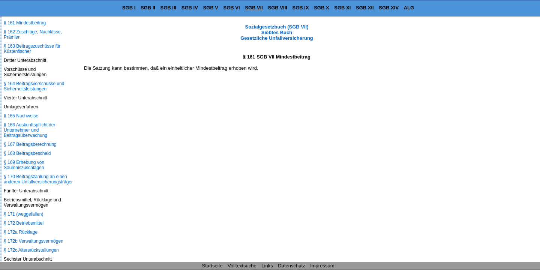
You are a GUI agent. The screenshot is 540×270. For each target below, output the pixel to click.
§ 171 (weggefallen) (23, 214)
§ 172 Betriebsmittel (24, 223)
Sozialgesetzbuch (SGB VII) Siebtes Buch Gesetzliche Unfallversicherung (276, 32)
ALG (409, 7)
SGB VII (254, 7)
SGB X (321, 7)
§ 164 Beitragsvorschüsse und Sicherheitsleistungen (34, 86)
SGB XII (365, 7)
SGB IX (300, 7)
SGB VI (232, 7)
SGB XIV (389, 7)
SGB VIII (277, 7)
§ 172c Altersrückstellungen (31, 250)
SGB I (128, 7)
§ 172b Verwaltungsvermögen (33, 241)
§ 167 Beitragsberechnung (30, 144)
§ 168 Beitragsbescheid (27, 153)
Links (267, 265)
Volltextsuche (242, 265)
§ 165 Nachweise (21, 115)
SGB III (168, 7)
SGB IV (190, 7)
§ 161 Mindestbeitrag (25, 23)
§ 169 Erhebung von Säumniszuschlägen (24, 165)
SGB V (210, 7)
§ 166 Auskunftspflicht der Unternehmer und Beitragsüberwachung (29, 130)
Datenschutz (291, 265)
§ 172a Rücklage (21, 232)
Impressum (322, 265)
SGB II (148, 7)
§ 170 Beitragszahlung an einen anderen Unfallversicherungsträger (38, 179)
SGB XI (342, 7)
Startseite (212, 265)
